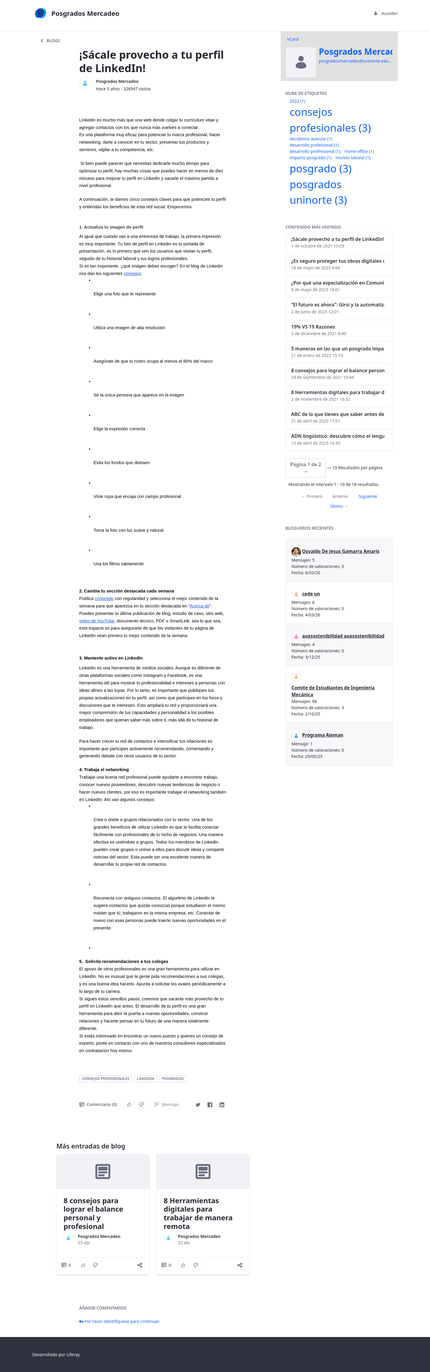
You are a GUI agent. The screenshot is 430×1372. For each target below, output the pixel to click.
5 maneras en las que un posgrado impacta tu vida (337, 348)
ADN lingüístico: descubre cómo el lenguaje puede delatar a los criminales (337, 436)
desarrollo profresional (315, 151)
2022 (297, 101)
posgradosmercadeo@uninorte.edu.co (356, 61)
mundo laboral (353, 157)
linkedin (145, 1078)
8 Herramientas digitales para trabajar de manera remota (198, 1213)
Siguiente (368, 496)
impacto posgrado (310, 157)
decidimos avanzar (311, 139)
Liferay (73, 1354)
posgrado (320, 168)
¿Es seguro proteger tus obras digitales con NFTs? (337, 261)
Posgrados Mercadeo (117, 81)
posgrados (173, 1078)
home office (359, 151)
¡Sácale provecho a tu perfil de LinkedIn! (337, 239)
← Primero (311, 496)
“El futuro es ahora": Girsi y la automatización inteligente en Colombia (337, 304)
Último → (339, 506)
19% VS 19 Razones (313, 326)
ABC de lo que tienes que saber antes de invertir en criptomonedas (337, 414)
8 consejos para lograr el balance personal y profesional (93, 1213)
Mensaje (166, 1104)
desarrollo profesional (314, 145)
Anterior (340, 496)
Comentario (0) (98, 1104)
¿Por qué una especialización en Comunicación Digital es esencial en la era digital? (337, 282)
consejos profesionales (105, 1078)
